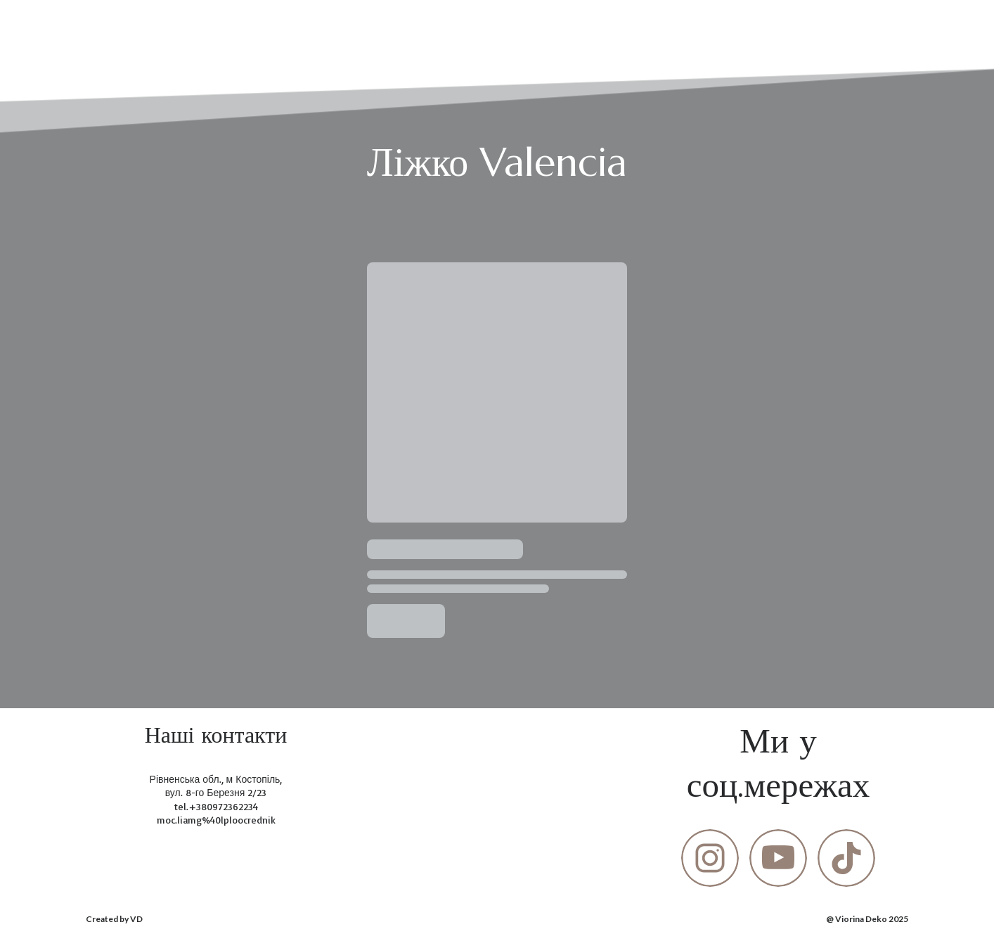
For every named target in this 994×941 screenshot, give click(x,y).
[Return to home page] (111, 27)
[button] (710, 858)
